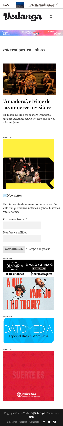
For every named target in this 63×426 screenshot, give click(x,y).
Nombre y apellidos (15, 232)
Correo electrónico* (15, 219)
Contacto (34, 422)
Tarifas (23, 422)
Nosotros (12, 422)
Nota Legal (40, 413)
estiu (31, 417)
